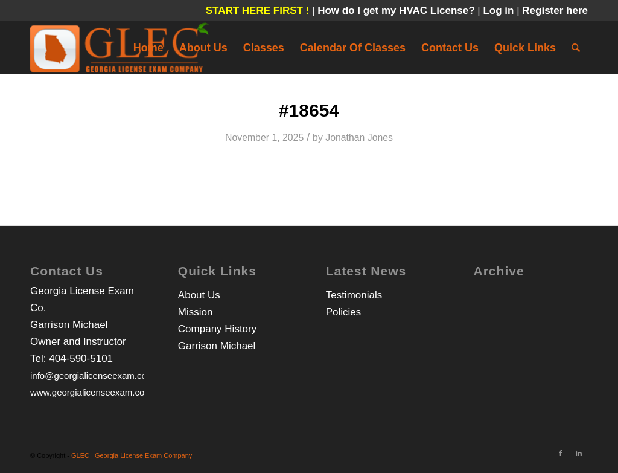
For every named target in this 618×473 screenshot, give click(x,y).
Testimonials (354, 295)
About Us (199, 295)
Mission (195, 312)
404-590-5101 (81, 358)
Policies (344, 312)
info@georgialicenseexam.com (92, 375)
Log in (500, 10)
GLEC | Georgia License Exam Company (131, 455)
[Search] (576, 47)
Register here (555, 10)
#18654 (309, 110)
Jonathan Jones (359, 137)
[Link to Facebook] (561, 453)
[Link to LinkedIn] (579, 453)
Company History (217, 329)
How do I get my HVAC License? (397, 10)
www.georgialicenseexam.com (91, 392)
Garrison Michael (217, 346)
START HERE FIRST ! (258, 10)
